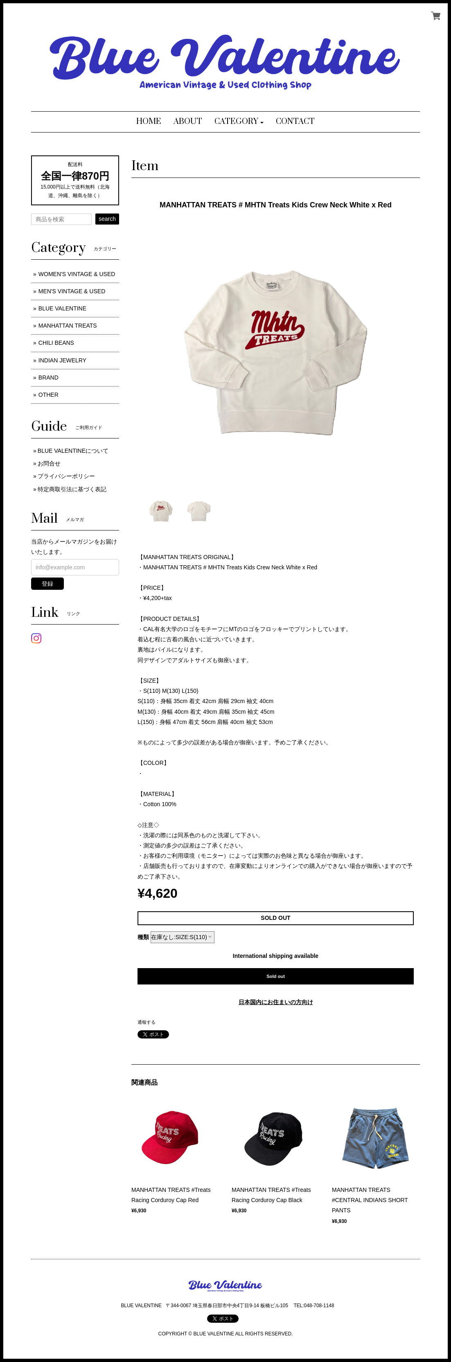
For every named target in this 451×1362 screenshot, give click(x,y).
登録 (47, 583)
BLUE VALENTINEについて (73, 450)
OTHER (48, 394)
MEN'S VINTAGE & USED (71, 291)
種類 (143, 937)
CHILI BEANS (56, 342)
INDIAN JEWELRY (62, 360)
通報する (147, 1022)
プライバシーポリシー (66, 476)
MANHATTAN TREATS (67, 325)
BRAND (48, 377)
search (107, 219)
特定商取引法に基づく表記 (72, 489)
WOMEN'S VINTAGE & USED (76, 274)
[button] (239, 122)
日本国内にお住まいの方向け (276, 1002)
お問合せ (49, 463)
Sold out (275, 976)
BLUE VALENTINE (62, 308)
